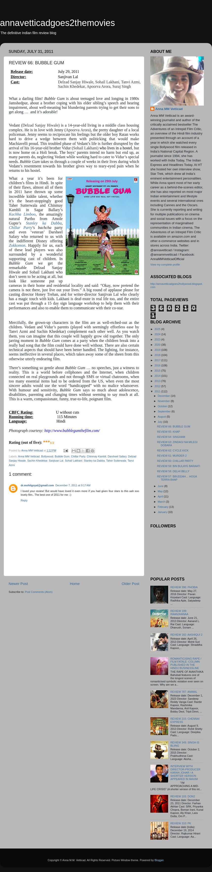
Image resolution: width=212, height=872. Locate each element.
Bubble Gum (62, 456)
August (162, 416)
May (160, 491)
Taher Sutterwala (116, 460)
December (164, 395)
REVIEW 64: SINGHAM (171, 436)
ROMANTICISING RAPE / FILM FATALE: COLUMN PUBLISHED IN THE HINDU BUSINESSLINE (185, 663)
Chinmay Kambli (96, 456)
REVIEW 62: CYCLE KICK (173, 450)
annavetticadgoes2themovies (57, 23)
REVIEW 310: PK (180, 823)
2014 (158, 375)
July (160, 421)
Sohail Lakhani (73, 460)
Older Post (130, 583)
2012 (158, 386)
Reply (24, 500)
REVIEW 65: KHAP (168, 431)
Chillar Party (20, 227)
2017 (158, 360)
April (161, 496)
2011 (158, 391)
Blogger (159, 860)
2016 (158, 365)
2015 (158, 370)
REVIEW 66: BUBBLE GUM (173, 426)
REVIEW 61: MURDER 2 (172, 455)
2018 (158, 355)
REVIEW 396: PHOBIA (183, 587)
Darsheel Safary (117, 456)
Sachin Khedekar (37, 460)
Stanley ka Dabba (44, 223)
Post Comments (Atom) (39, 591)
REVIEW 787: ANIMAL (183, 691)
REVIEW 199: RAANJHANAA (179, 612)
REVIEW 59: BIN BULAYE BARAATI (178, 466)
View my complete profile (165, 264)
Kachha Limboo (22, 214)
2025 (158, 329)
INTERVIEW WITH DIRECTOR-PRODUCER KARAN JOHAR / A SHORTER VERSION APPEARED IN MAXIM (185, 773)
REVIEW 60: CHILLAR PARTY (175, 460)
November (164, 401)
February (163, 506)
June (161, 486)
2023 (158, 339)
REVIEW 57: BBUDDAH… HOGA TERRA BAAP (177, 478)
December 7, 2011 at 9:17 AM (72, 485)
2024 (158, 334)
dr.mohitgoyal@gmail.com (37, 485)
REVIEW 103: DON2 (182, 796)
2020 (158, 344)
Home (75, 583)
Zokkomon (17, 245)
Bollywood (47, 456)
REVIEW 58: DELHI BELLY (173, 471)
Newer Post (18, 583)
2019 (158, 349)
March (162, 501)
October (163, 406)
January (163, 512)
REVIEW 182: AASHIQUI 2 (186, 634)
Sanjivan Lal (56, 460)
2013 (158, 381)
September (165, 411)
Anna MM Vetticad (29, 456)
